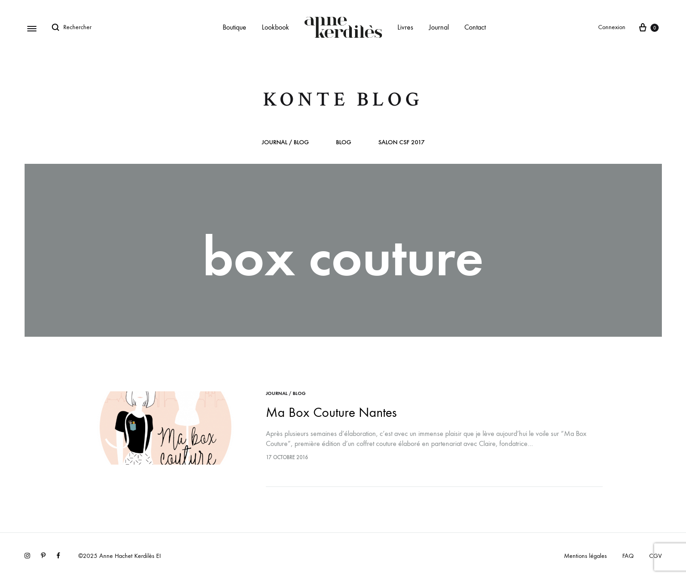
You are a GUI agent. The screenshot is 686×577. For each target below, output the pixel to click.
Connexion (611, 27)
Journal (439, 27)
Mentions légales (585, 556)
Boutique (234, 27)
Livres (405, 27)
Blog (343, 142)
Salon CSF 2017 (401, 142)
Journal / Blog (285, 142)
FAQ (628, 556)
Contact (475, 27)
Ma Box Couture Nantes (331, 412)
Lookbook (275, 27)
